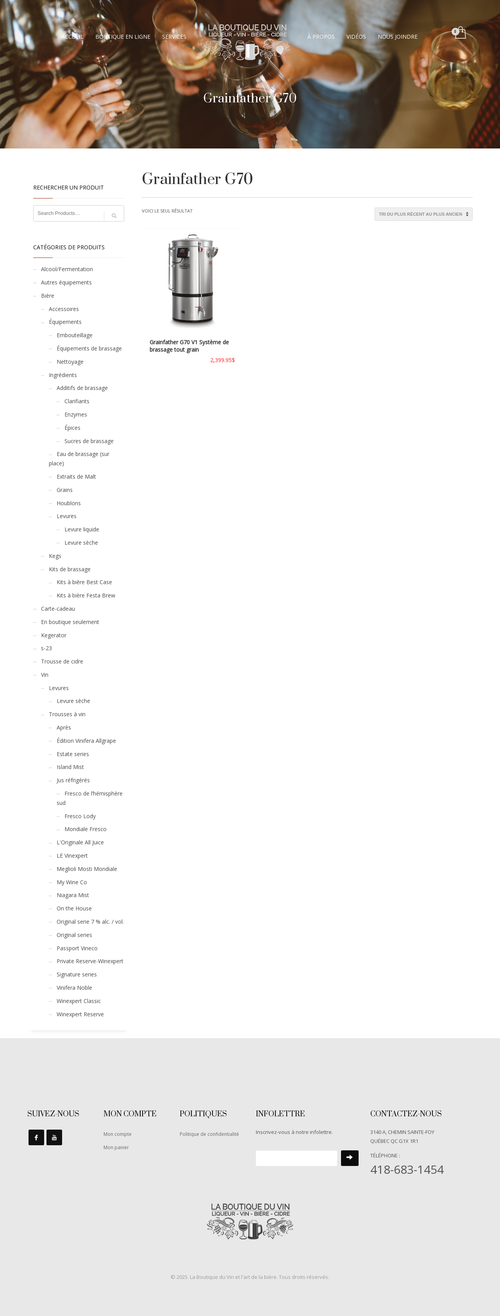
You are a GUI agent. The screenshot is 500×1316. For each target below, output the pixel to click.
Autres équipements (66, 282)
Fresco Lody (80, 816)
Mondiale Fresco (85, 829)
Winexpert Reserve (80, 1014)
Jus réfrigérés (73, 780)
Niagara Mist (73, 895)
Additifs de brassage (82, 388)
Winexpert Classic (79, 1001)
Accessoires (64, 309)
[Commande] (424, 214)
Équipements (65, 321)
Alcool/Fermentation (67, 269)
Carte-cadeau (58, 608)
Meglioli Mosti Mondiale (87, 869)
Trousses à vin (67, 714)
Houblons (69, 503)
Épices (72, 427)
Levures (67, 516)
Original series (74, 935)
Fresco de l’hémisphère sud (90, 798)
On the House (74, 908)
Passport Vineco (77, 948)
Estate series (73, 754)
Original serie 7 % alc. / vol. (90, 921)
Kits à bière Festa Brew (86, 595)
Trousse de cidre (62, 661)
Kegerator (53, 635)
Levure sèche (81, 542)
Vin (44, 674)
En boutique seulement (70, 622)
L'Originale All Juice (80, 842)
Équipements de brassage (89, 348)
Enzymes (75, 414)
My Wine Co (72, 882)
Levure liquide (81, 529)
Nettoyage (70, 361)
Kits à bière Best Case (84, 582)
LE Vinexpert (72, 855)
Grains (65, 490)
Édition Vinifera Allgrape (86, 740)
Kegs (55, 556)
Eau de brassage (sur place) (79, 458)
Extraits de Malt (76, 476)
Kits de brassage (70, 569)
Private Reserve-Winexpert (90, 961)
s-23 (46, 648)
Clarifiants (76, 401)
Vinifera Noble (74, 987)
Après (64, 727)
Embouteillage (75, 335)
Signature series (77, 974)
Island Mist (70, 767)
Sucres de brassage (89, 441)
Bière (47, 295)
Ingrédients (63, 375)
